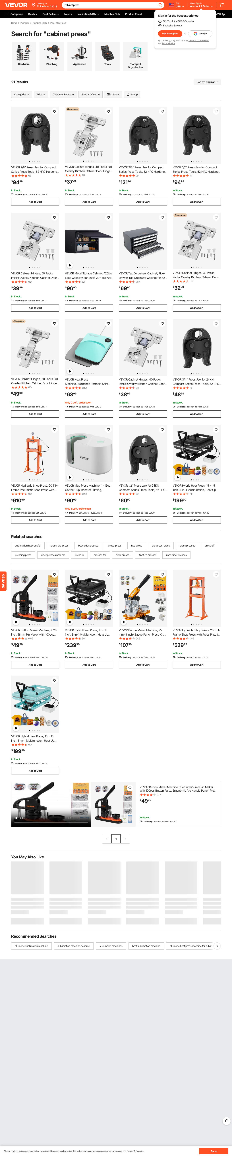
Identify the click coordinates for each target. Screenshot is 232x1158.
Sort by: (201, 81)
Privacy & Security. (135, 1151)
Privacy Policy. (168, 43)
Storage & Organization (135, 65)
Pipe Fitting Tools (58, 23)
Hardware (24, 64)
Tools (107, 64)
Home (14, 23)
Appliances (79, 64)
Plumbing (24, 23)
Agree (214, 1151)
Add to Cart (35, 201)
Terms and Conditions (198, 40)
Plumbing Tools (40, 23)
